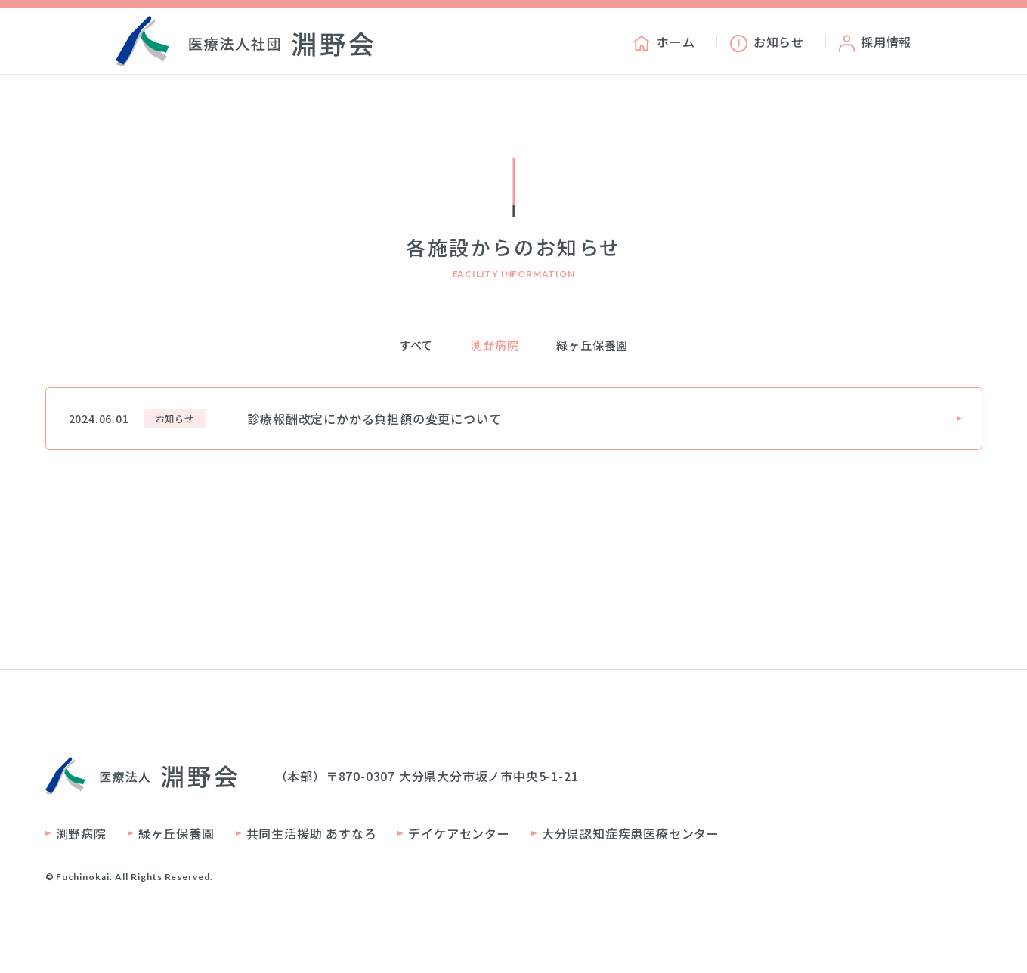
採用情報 (875, 41)
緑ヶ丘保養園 (592, 345)
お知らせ (767, 41)
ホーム (663, 41)
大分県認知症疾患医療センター (630, 833)
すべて (416, 345)
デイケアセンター (458, 833)
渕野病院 (494, 345)
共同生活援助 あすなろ (311, 833)
